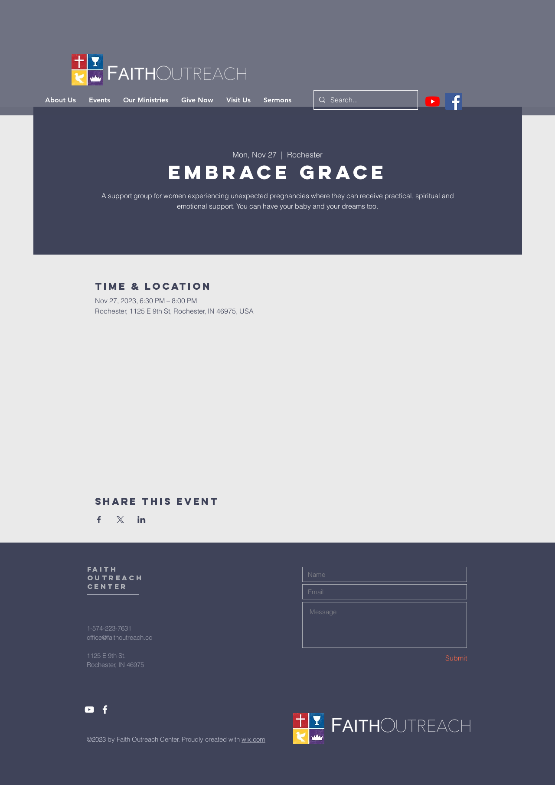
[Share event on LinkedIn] (141, 519)
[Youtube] (432, 101)
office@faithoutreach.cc (119, 637)
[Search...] (364, 100)
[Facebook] (453, 101)
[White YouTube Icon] (89, 709)
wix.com (253, 739)
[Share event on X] (120, 519)
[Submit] (436, 658)
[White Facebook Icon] (105, 709)
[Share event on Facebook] (99, 519)
